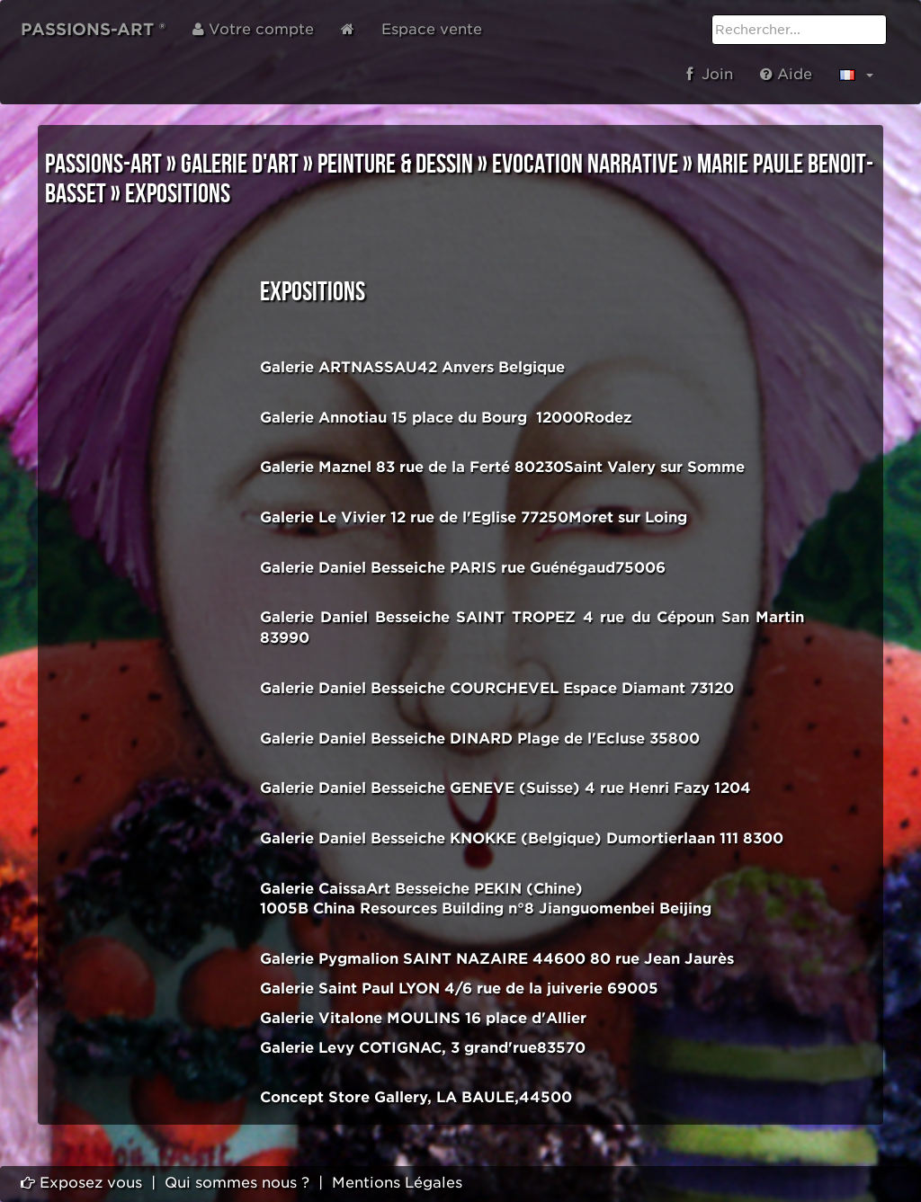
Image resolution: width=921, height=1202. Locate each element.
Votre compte (253, 29)
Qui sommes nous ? (237, 1182)
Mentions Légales (397, 1182)
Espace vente (431, 29)
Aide (786, 74)
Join (709, 74)
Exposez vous (81, 1182)
